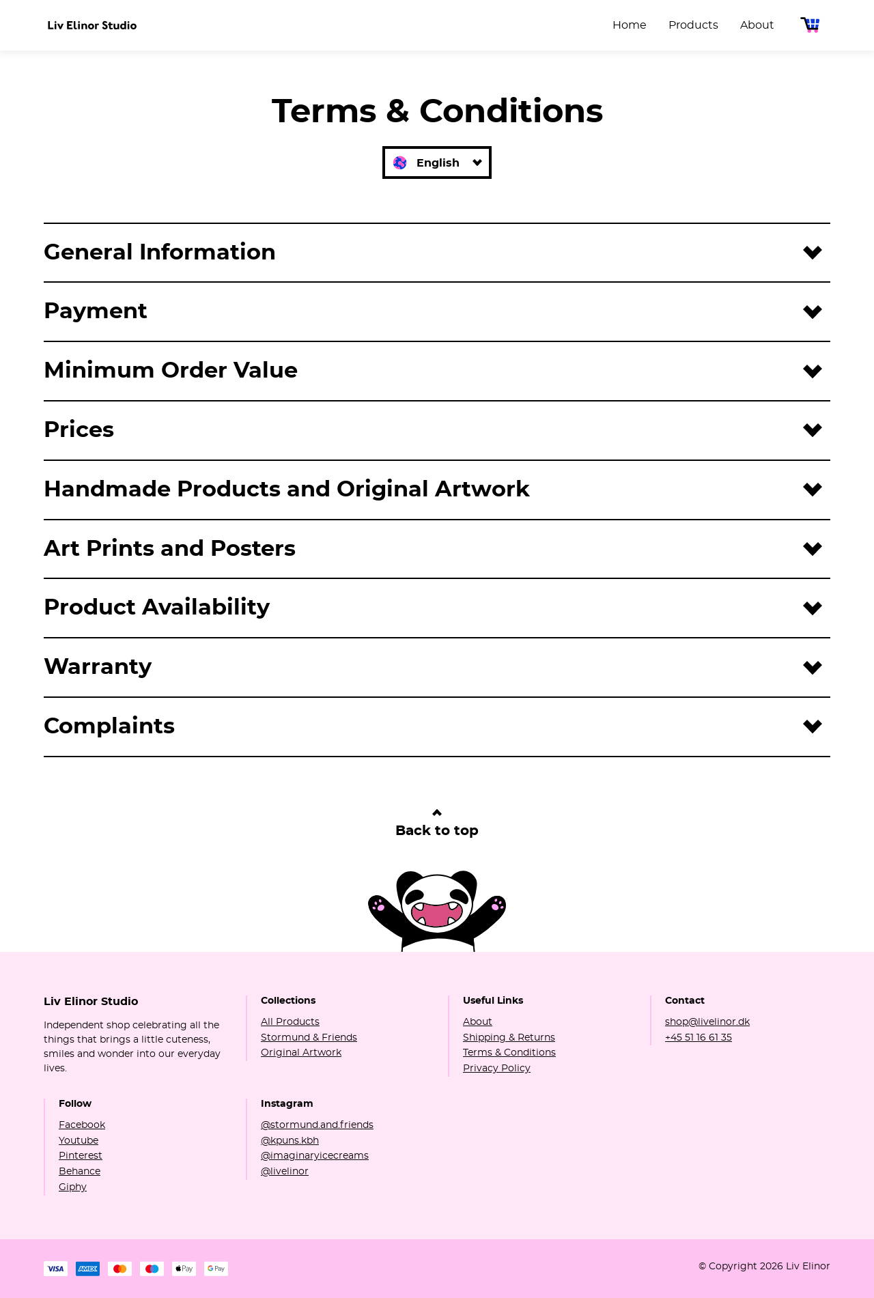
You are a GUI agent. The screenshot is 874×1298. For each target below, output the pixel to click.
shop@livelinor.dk (707, 1022)
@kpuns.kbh (290, 1141)
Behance (79, 1171)
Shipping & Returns (509, 1038)
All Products (290, 1022)
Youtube (78, 1141)
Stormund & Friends (309, 1038)
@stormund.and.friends (317, 1125)
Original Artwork (301, 1053)
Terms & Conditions (509, 1053)
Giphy (73, 1187)
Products (693, 25)
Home (629, 25)
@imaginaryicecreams (315, 1156)
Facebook (82, 1125)
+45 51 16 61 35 (698, 1038)
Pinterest (80, 1156)
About (757, 25)
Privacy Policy (497, 1068)
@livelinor (285, 1171)
